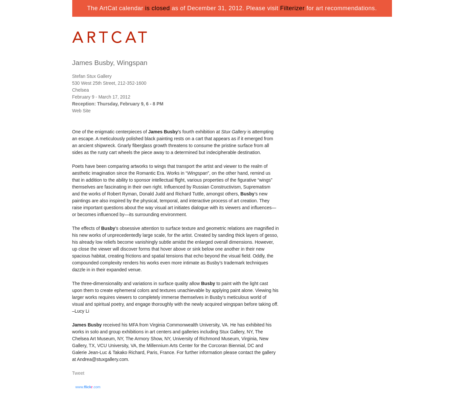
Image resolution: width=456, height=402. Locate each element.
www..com (88, 387)
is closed (157, 8)
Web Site (81, 110)
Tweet (78, 373)
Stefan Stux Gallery (92, 76)
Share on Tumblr (98, 373)
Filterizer (292, 8)
